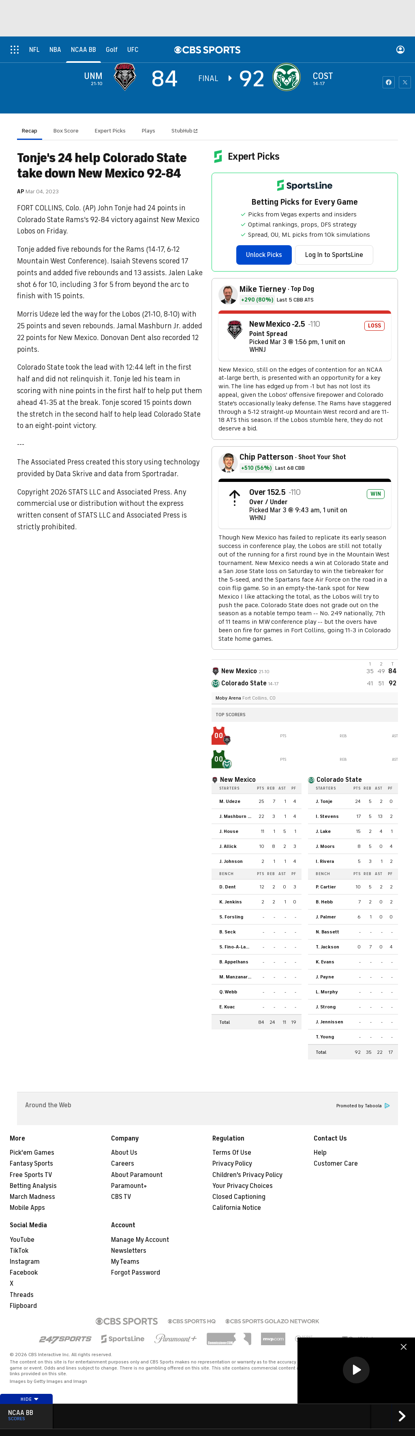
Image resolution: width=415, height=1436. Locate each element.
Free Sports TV (31, 1175)
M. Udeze (229, 801)
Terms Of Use (231, 1153)
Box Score (66, 130)
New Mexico (238, 780)
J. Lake (323, 831)
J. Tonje (324, 801)
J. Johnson (231, 861)
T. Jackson (327, 946)
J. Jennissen (329, 1021)
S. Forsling (231, 916)
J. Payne (325, 976)
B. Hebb (324, 901)
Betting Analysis (33, 1186)
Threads (22, 1295)
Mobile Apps (27, 1208)
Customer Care (336, 1164)
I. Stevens (327, 816)
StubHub (184, 130)
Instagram (25, 1262)
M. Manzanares (236, 976)
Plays (148, 130)
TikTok (19, 1251)
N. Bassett (327, 931)
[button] (356, 1370)
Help (320, 1153)
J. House (228, 831)
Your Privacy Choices (242, 1186)
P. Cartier (326, 886)
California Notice (236, 1208)
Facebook (24, 1273)
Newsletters (128, 1251)
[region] (356, 1371)
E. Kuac (227, 1006)
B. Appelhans (233, 961)
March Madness (32, 1197)
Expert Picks (110, 130)
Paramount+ (129, 1186)
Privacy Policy (232, 1164)
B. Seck (227, 931)
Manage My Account (140, 1240)
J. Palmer (326, 916)
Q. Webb (228, 991)
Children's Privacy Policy (247, 1175)
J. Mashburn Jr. (235, 816)
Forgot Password (135, 1273)
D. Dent (227, 886)
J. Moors (325, 846)
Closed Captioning (238, 1197)
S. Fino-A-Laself (237, 946)
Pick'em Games (32, 1153)
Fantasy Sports (31, 1164)
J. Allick (228, 846)
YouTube (22, 1240)
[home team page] (288, 77)
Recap (29, 130)
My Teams (125, 1262)
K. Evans (325, 961)
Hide (30, 1399)
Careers (122, 1164)
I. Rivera (325, 861)
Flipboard (23, 1306)
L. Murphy (327, 991)
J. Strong (326, 1006)
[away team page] (127, 77)
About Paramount (137, 1175)
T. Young (325, 1036)
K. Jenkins (230, 901)
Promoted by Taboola (363, 1106)
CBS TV (121, 1197)
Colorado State (339, 780)
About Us (124, 1153)
